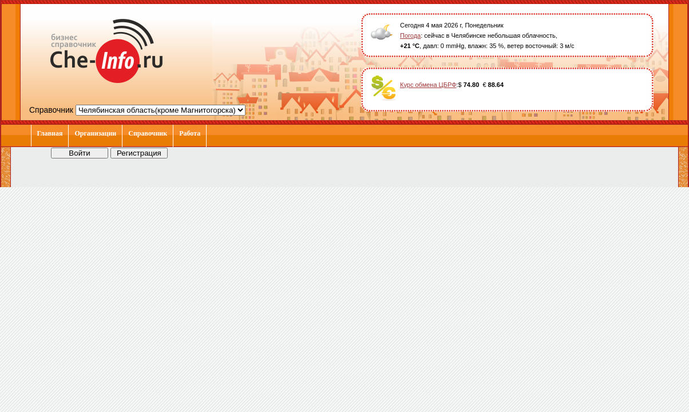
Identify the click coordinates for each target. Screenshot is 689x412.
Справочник (147, 133)
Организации (95, 133)
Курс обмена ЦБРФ (428, 84)
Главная (50, 133)
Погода (410, 35)
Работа (189, 133)
